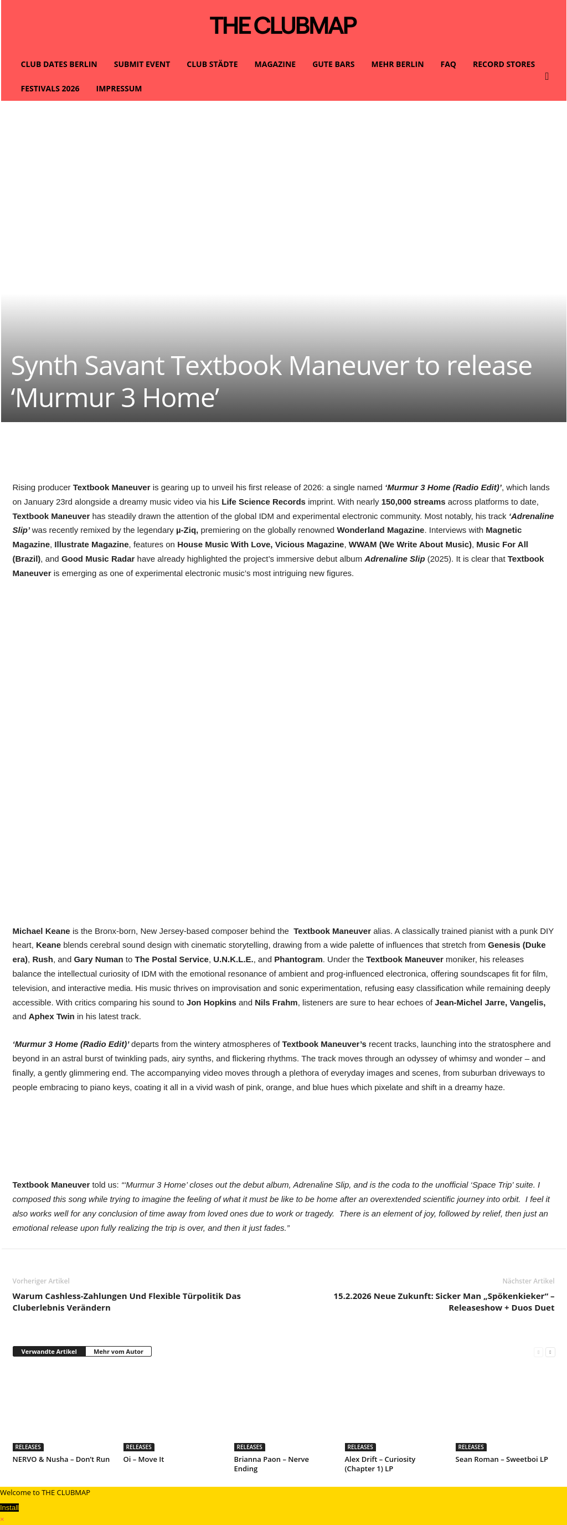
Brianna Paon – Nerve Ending (271, 1463)
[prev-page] (538, 1352)
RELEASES (28, 1447)
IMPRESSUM (119, 88)
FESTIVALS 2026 (50, 88)
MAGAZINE (275, 64)
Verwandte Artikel (49, 1351)
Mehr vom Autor (118, 1351)
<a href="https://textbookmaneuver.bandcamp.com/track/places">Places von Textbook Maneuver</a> (284, 1140)
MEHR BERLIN (397, 64)
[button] (550, 76)
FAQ (449, 64)
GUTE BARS (333, 64)
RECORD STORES (504, 64)
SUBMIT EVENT (142, 64)
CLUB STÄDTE (212, 64)
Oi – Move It (143, 1459)
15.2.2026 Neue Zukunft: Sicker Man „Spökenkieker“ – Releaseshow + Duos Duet (443, 1301)
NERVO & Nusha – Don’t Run (61, 1459)
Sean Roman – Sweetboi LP (502, 1459)
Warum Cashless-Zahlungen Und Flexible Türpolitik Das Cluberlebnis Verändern (127, 1301)
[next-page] (550, 1352)
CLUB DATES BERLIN (59, 64)
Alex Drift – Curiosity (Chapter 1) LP (380, 1463)
